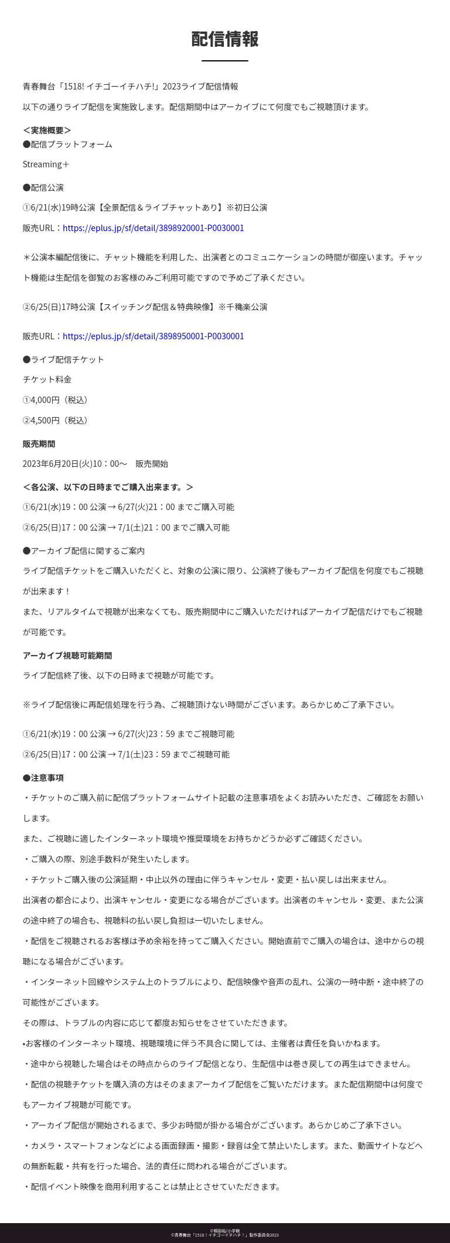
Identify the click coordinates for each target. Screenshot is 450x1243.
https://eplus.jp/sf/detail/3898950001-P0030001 (153, 336)
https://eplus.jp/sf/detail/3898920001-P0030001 (153, 227)
